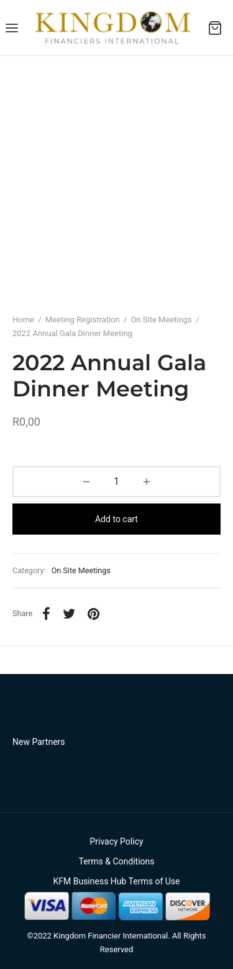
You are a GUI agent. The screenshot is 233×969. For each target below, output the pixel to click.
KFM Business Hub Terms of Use (116, 881)
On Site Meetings (160, 319)
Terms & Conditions (116, 861)
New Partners (38, 742)
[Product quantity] (116, 481)
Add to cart (116, 519)
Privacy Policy (116, 841)
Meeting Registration (82, 319)
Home (23, 319)
